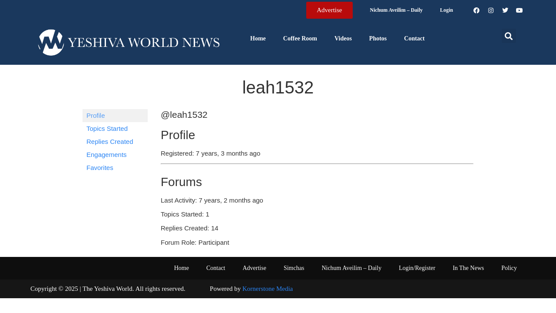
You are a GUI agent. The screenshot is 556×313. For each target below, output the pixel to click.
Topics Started (107, 128)
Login (446, 10)
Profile (95, 115)
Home (258, 38)
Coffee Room (300, 38)
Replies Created (109, 141)
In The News (468, 268)
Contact (414, 38)
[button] (509, 36)
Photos (378, 38)
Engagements (106, 154)
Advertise (254, 268)
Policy (509, 268)
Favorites (99, 167)
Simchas (294, 268)
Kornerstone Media (267, 288)
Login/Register (417, 268)
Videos (343, 38)
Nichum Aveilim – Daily (396, 10)
